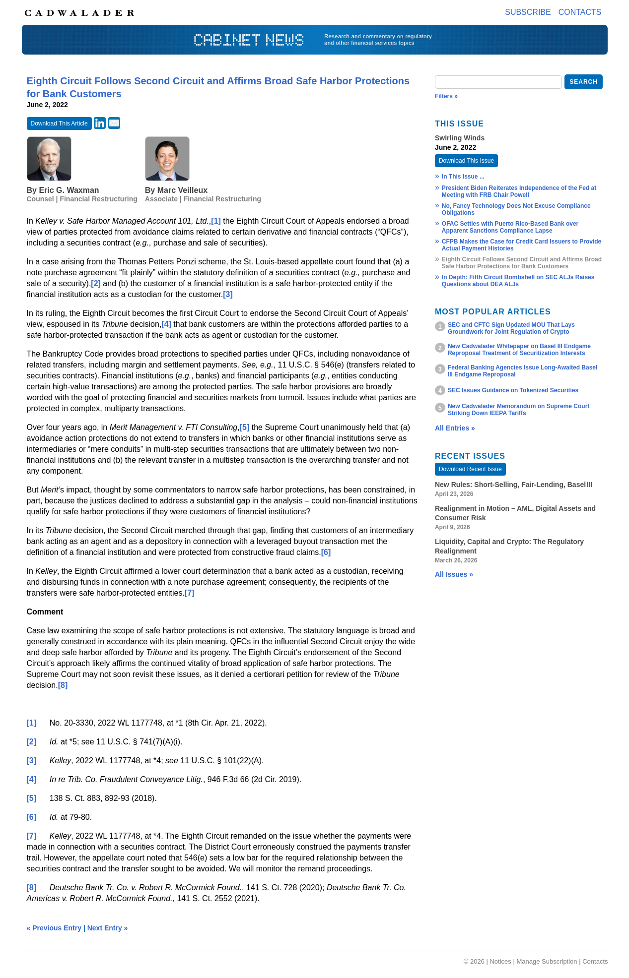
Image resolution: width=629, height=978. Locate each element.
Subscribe (528, 12)
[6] (326, 552)
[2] (96, 283)
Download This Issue (466, 160)
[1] (216, 221)
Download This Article (59, 123)
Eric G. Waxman (69, 190)
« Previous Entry (54, 928)
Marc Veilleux (182, 190)
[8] (63, 685)
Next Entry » (107, 928)
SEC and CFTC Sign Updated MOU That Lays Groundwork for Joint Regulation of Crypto (511, 328)
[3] (228, 294)
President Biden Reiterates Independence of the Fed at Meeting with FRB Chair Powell (519, 191)
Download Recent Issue (470, 469)
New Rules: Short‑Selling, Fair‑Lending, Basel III (514, 485)
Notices (500, 961)
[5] (245, 427)
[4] (166, 324)
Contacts (580, 12)
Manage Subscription (546, 961)
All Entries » (455, 428)
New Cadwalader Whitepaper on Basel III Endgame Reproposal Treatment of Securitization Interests (519, 350)
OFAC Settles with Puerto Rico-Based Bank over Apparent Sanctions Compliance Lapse (510, 227)
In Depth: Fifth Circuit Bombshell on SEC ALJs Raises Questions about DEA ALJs (518, 281)
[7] (190, 593)
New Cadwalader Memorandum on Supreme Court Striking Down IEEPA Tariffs (518, 410)
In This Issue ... (463, 176)
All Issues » (454, 574)
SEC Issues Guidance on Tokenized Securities (513, 390)
